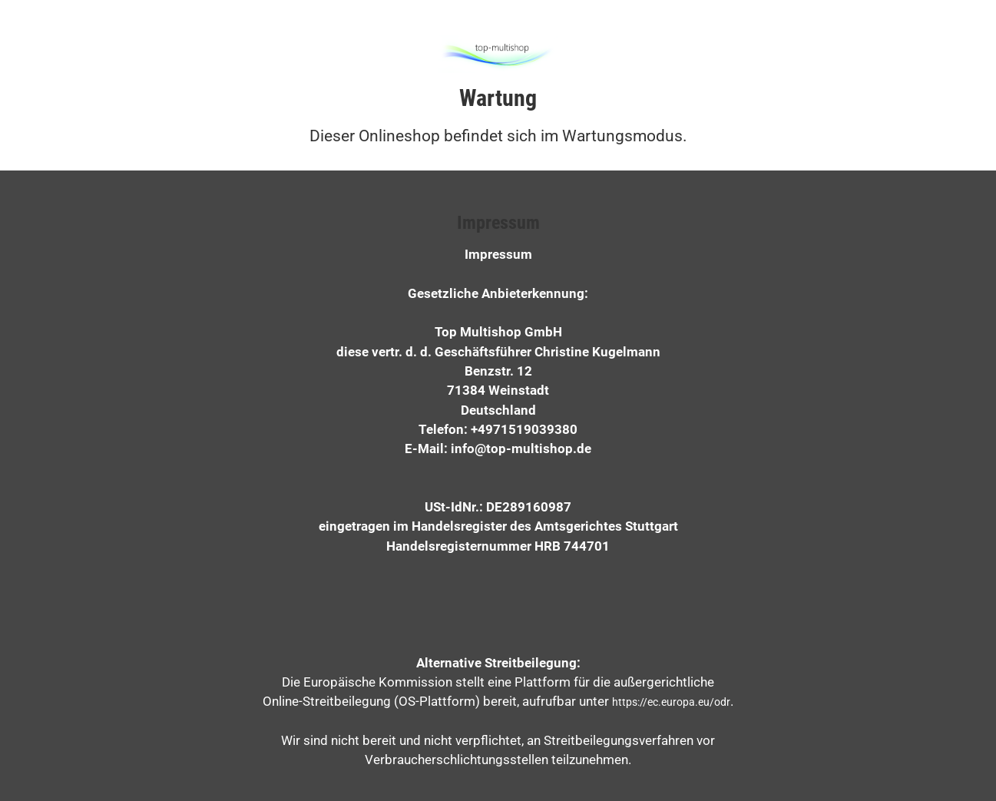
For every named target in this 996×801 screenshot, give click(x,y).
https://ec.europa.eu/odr (671, 702)
